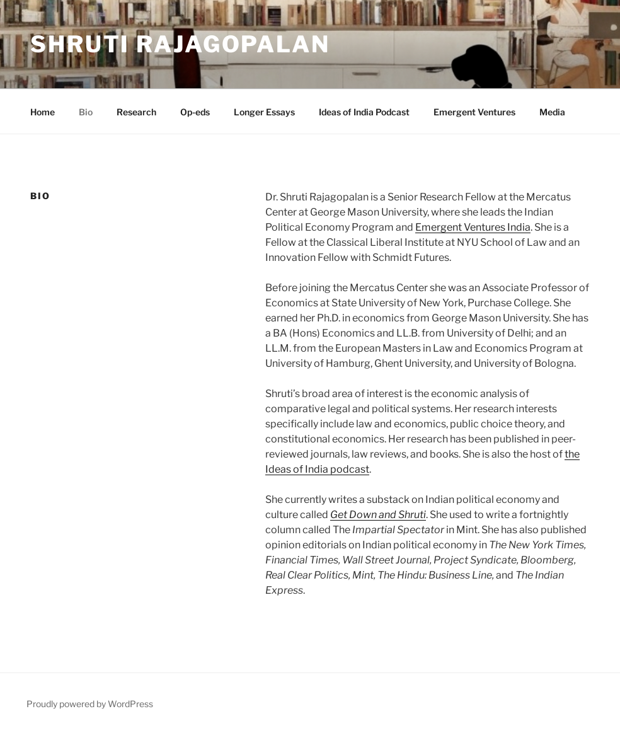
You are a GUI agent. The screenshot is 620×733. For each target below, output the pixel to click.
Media (552, 112)
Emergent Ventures (474, 112)
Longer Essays (264, 112)
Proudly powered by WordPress (89, 703)
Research (136, 112)
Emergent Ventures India (473, 227)
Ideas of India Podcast (364, 112)
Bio (86, 112)
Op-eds (195, 112)
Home (42, 112)
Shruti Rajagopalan (180, 44)
